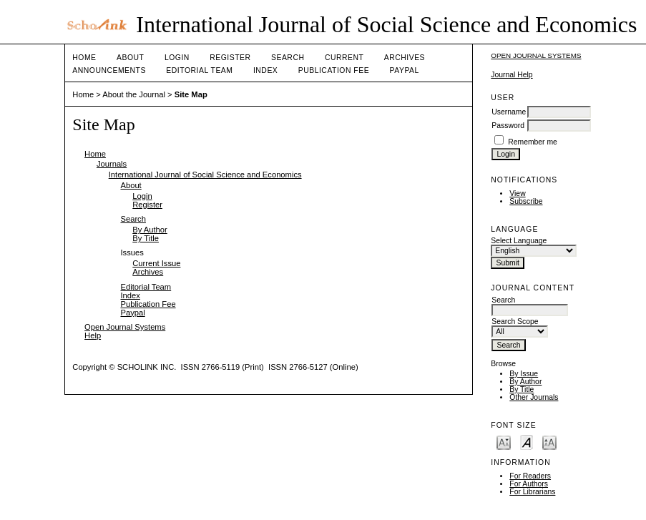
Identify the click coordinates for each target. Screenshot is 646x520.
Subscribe (525, 201)
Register (230, 58)
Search (287, 58)
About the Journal (133, 94)
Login (177, 58)
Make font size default (526, 441)
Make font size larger (549, 441)
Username (508, 112)
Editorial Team (199, 70)
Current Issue (156, 263)
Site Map (191, 94)
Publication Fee (333, 70)
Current (344, 58)
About (130, 58)
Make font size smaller (503, 441)
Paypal (404, 70)
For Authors (528, 484)
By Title (521, 389)
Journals (112, 164)
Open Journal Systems (536, 55)
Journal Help (511, 75)
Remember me (532, 142)
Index (265, 70)
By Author (525, 382)
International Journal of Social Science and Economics (205, 174)
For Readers (530, 476)
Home (84, 58)
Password (507, 125)
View (517, 193)
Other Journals (533, 397)
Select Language (519, 241)
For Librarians (532, 492)
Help (92, 335)
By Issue (523, 374)
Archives (404, 58)
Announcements (109, 70)
